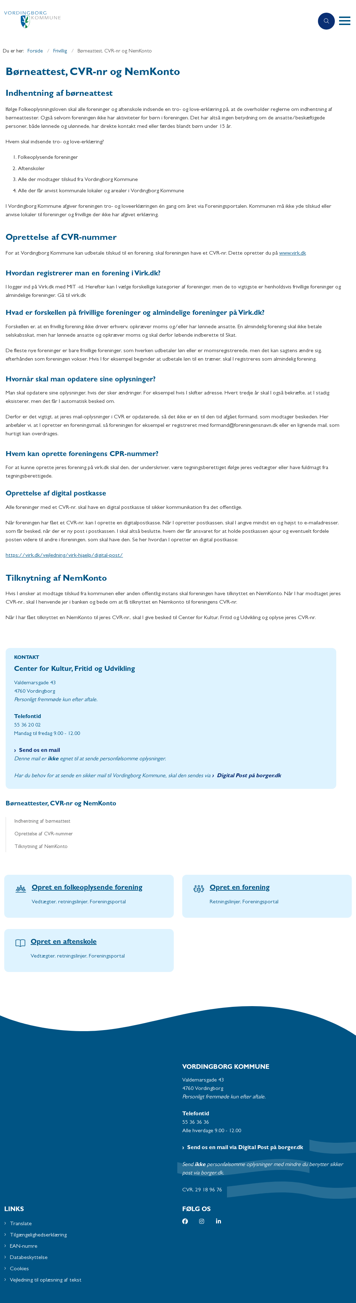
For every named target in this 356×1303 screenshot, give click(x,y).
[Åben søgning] (326, 21)
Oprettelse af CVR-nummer (43, 834)
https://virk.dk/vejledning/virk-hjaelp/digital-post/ (64, 556)
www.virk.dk (292, 253)
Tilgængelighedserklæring (38, 1235)
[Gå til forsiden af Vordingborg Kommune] (154, 21)
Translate (21, 1224)
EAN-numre (23, 1246)
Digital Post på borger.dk (249, 776)
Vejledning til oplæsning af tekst (45, 1280)
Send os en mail (39, 751)
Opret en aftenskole (64, 942)
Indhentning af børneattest (42, 821)
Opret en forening (240, 888)
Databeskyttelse (29, 1258)
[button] (347, 21)
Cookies (19, 1269)
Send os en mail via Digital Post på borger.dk (245, 1148)
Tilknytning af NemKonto (41, 847)
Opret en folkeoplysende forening (87, 888)
